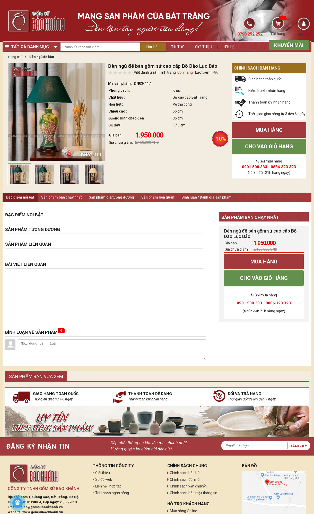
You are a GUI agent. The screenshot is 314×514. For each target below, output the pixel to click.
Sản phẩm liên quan (157, 197)
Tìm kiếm (153, 47)
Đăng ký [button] (298, 446)
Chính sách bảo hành (187, 473)
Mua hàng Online (183, 511)
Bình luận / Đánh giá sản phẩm (206, 197)
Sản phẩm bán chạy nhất (61, 197)
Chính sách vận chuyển (188, 486)
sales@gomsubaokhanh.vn (41, 507)
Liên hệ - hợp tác (108, 486)
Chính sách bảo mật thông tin (193, 493)
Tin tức (178, 47)
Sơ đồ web (103, 479)
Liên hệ (229, 47)
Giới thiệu (203, 47)
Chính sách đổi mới (185, 479)
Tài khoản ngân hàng (112, 493)
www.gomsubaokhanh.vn (42, 512)
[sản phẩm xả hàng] (287, 44)
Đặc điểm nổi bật (20, 197)
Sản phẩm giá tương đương (111, 197)
